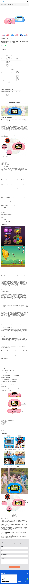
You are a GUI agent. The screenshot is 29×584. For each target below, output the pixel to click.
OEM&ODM (14, 102)
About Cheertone (4, 573)
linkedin (9, 45)
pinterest (6, 45)
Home (2, 4)
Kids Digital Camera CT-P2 (15, 4)
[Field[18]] (14, 552)
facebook (1, 45)
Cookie (6, 575)
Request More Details (14, 566)
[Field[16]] (14, 548)
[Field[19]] (14, 556)
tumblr (8, 45)
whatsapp (5, 45)
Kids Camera (9, 4)
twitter (4, 45)
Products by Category (5, 571)
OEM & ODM (8, 532)
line (2, 45)
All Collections (5, 4)
